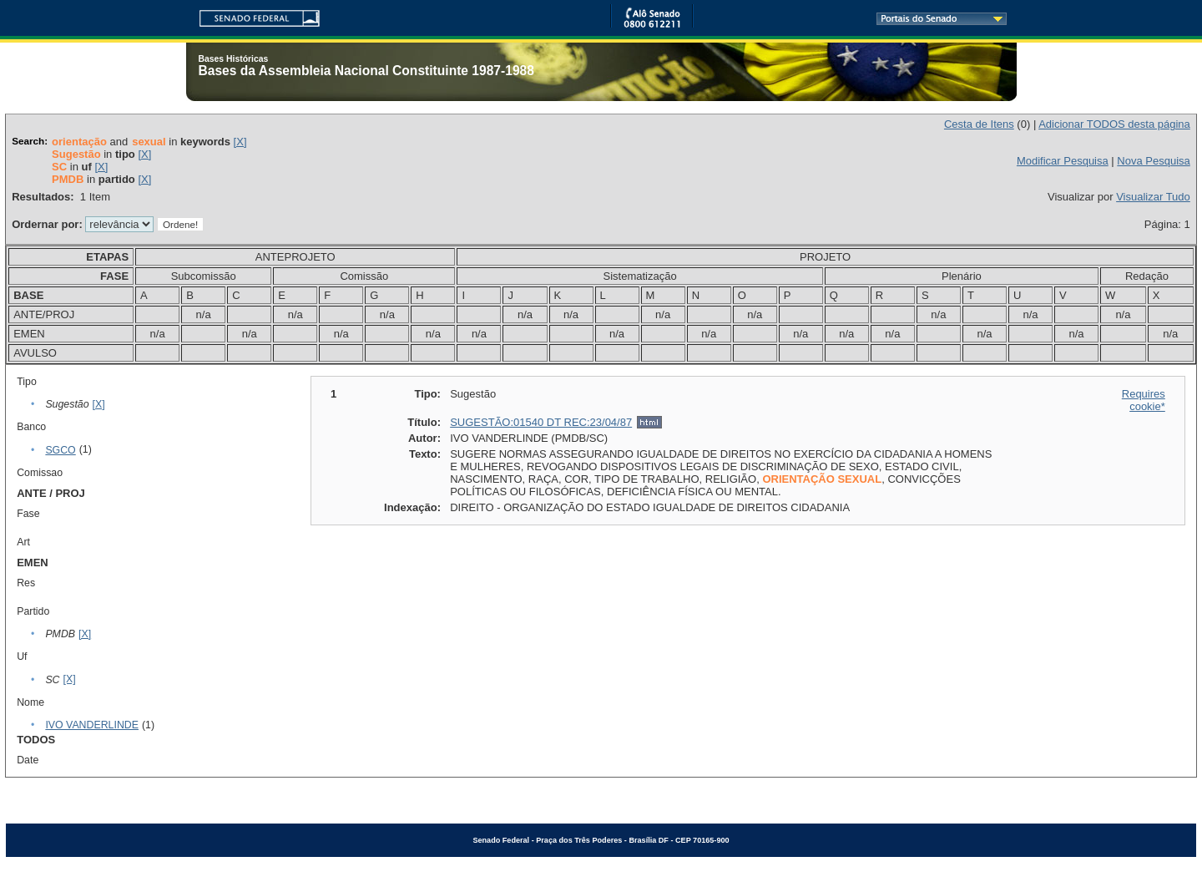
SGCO (60, 450)
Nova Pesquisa (1153, 161)
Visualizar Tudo (1153, 196)
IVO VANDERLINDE (92, 725)
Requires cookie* (1143, 400)
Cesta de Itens (979, 124)
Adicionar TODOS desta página (1114, 124)
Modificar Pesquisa (1063, 161)
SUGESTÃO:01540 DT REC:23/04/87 (541, 422)
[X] (240, 141)
